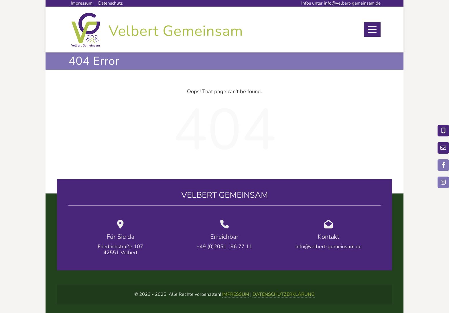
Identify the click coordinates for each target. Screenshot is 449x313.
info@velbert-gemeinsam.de (352, 3)
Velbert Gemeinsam (176, 31)
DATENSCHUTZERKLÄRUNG (284, 294)
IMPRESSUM (235, 294)
